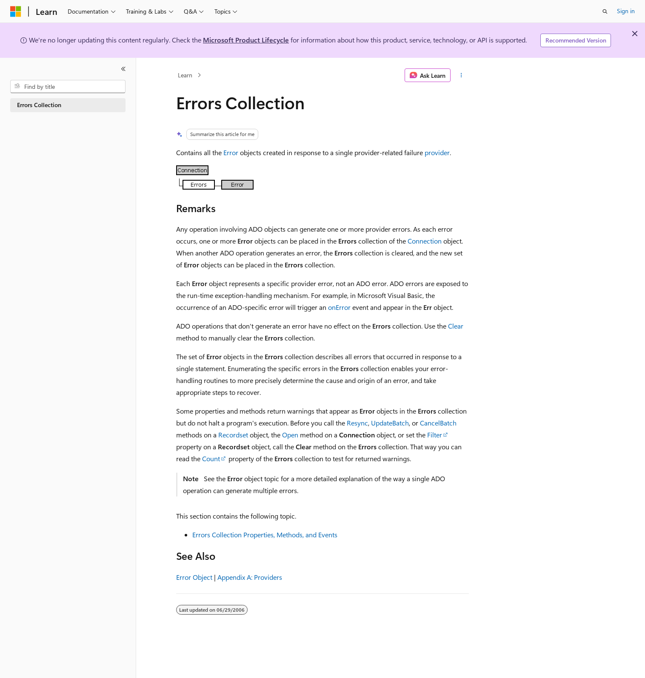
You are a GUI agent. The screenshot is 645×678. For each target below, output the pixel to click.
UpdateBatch (390, 422)
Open (290, 434)
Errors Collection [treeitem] (39, 105)
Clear (455, 325)
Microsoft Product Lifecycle (246, 39)
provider (437, 152)
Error (230, 152)
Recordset (233, 434)
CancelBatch (438, 422)
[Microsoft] (15, 11)
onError (339, 307)
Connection (425, 240)
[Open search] (605, 11)
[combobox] (68, 87)
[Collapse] (123, 69)
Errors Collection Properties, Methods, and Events (264, 534)
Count (211, 458)
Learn (185, 75)
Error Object (194, 577)
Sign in (626, 11)
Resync (357, 422)
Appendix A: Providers (249, 577)
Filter (434, 434)
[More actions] (461, 75)
